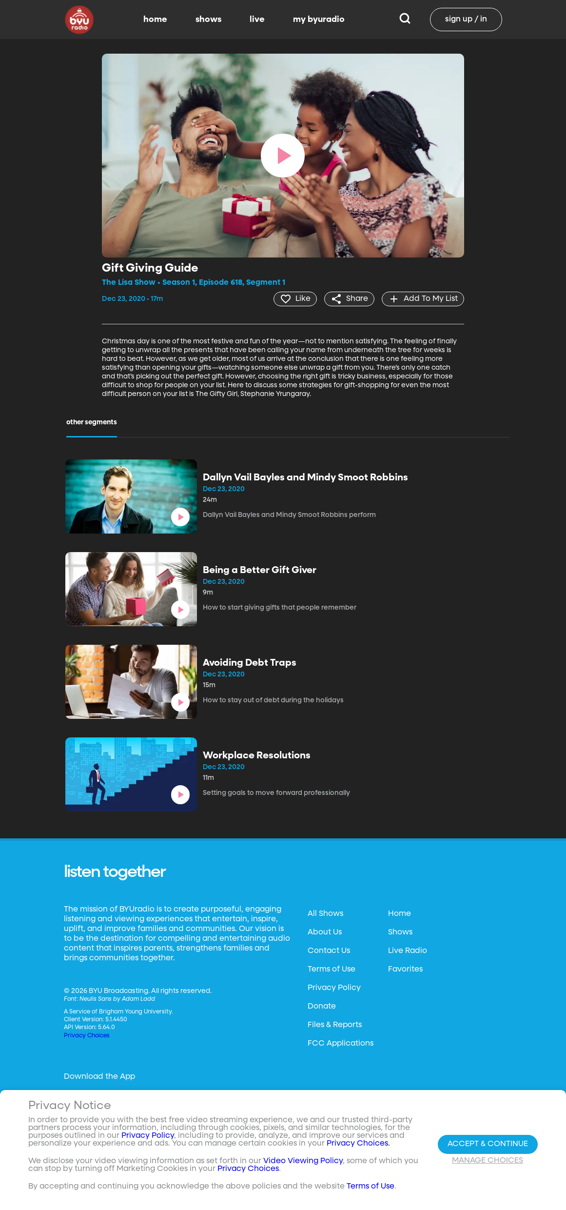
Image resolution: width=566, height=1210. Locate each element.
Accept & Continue (488, 1144)
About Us (325, 932)
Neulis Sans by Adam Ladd (117, 999)
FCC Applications (340, 1044)
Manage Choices (487, 1161)
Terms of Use (331, 969)
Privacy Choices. (358, 1144)
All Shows (325, 914)
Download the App (99, 1077)
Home (399, 914)
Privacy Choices (87, 1036)
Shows (400, 932)
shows (208, 19)
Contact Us (329, 951)
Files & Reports (335, 1025)
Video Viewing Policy (303, 1161)
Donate (322, 1007)
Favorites (405, 969)
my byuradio (319, 19)
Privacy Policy (334, 988)
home (155, 19)
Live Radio (407, 951)
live (257, 19)
